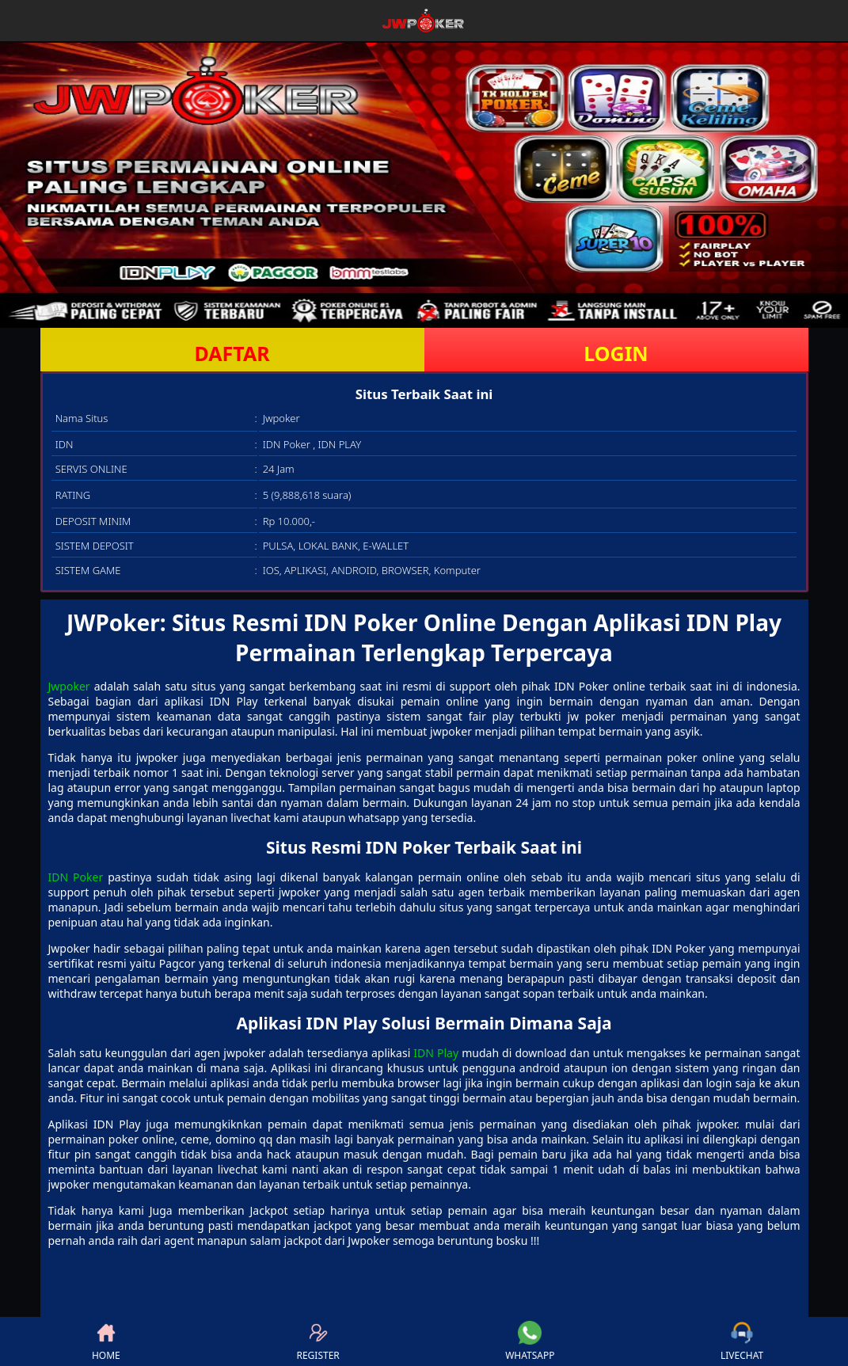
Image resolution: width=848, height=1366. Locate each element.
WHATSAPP (529, 1341)
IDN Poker (76, 877)
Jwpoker (69, 686)
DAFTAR (231, 353)
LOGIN (616, 353)
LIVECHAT (742, 1341)
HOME (106, 1341)
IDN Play (435, 1052)
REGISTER (317, 1341)
